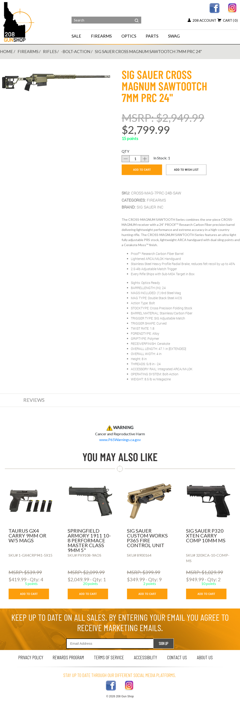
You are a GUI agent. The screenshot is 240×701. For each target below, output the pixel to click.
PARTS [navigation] (152, 36)
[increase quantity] (145, 158)
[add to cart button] (32, 594)
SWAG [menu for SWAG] (174, 36)
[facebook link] (214, 7)
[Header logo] (19, 21)
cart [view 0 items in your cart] (227, 20)
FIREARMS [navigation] (101, 36)
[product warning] (120, 439)
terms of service (109, 657)
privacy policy (30, 657)
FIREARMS (28, 51)
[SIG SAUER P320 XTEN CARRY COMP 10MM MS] (208, 501)
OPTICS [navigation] (128, 36)
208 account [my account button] (202, 20)
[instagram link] (232, 7)
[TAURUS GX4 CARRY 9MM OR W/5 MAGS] (31, 501)
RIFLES (50, 51)
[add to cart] (142, 169)
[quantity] (135, 158)
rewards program (68, 657)
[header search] (136, 17)
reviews (34, 400)
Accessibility (145, 657)
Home (6, 51)
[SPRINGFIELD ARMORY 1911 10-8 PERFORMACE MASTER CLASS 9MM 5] (90, 501)
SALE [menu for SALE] (76, 36)
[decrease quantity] (125, 158)
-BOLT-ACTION (75, 51)
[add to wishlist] (186, 169)
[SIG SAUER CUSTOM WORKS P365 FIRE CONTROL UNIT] (149, 501)
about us (205, 657)
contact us (177, 657)
